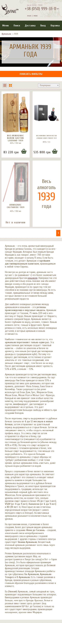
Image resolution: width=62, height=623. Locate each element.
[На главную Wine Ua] (10, 9)
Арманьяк (6, 33)
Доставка (30, 25)
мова (35, 16)
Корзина (55, 25)
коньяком (32, 278)
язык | (30, 16)
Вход (43, 25)
